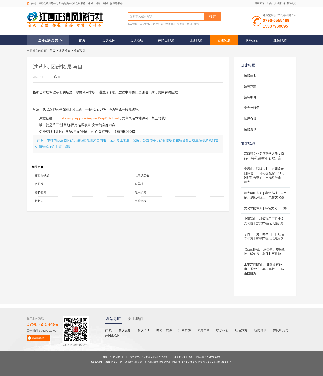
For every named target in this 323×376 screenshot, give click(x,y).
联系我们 (252, 40)
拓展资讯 (250, 129)
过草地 (139, 184)
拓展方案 (250, 86)
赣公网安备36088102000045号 (215, 362)
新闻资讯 (260, 330)
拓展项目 (79, 50)
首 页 (108, 330)
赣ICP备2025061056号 (184, 362)
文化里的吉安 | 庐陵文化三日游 (265, 208)
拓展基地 (250, 75)
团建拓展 (158, 24)
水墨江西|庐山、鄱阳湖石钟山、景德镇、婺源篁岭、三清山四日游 (264, 269)
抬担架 (39, 200)
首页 (82, 40)
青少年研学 (251, 107)
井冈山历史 (280, 330)
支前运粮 (140, 200)
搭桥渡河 (40, 192)
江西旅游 (195, 40)
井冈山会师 (112, 335)
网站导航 (113, 319)
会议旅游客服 (38, 338)
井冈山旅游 (193, 24)
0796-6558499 (43, 324)
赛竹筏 (39, 184)
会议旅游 (145, 24)
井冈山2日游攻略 (174, 24)
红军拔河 (140, 192)
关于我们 (135, 319)
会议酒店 (132, 24)
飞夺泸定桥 (142, 175)
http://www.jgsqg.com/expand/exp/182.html (87, 118)
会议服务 (108, 40)
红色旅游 (280, 40)
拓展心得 (250, 118)
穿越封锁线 (42, 175)
